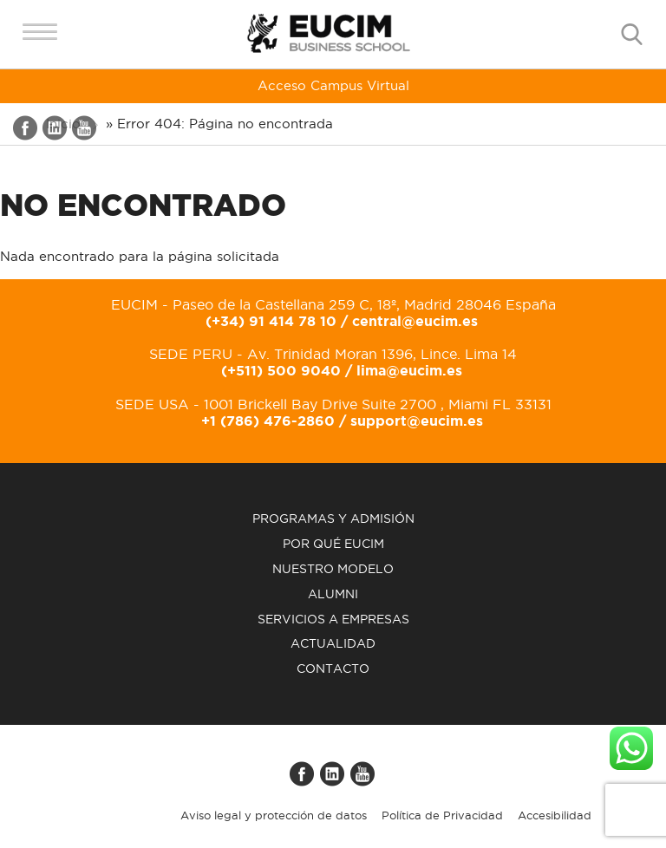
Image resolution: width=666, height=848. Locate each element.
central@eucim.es (415, 324)
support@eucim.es (416, 424)
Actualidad (333, 648)
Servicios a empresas (333, 622)
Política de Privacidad (442, 818)
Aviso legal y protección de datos (273, 818)
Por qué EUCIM (333, 547)
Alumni (333, 597)
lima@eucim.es (409, 374)
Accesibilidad (554, 818)
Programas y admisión (333, 523)
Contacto (333, 672)
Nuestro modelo (333, 572)
